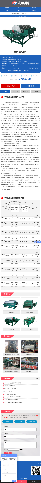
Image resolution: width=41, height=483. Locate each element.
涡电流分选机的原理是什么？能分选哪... (14, 402)
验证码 (5, 449)
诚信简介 (20, 8)
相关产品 (25, 91)
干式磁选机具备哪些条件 (10, 388)
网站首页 (7, 8)
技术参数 (15, 91)
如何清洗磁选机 (8, 391)
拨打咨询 (20, 481)
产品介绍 (5, 91)
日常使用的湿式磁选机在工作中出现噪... (14, 397)
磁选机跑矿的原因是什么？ (10, 394)
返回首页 (34, 481)
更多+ (37, 378)
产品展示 (34, 8)
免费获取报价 (10, 86)
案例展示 (20, 10)
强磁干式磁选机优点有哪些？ (11, 399)
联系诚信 (34, 10)
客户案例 (36, 91)
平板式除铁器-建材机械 (9, 385)
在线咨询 (30, 86)
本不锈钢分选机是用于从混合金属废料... (14, 383)
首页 (13, 13)
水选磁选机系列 (24, 13)
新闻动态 (7, 10)
